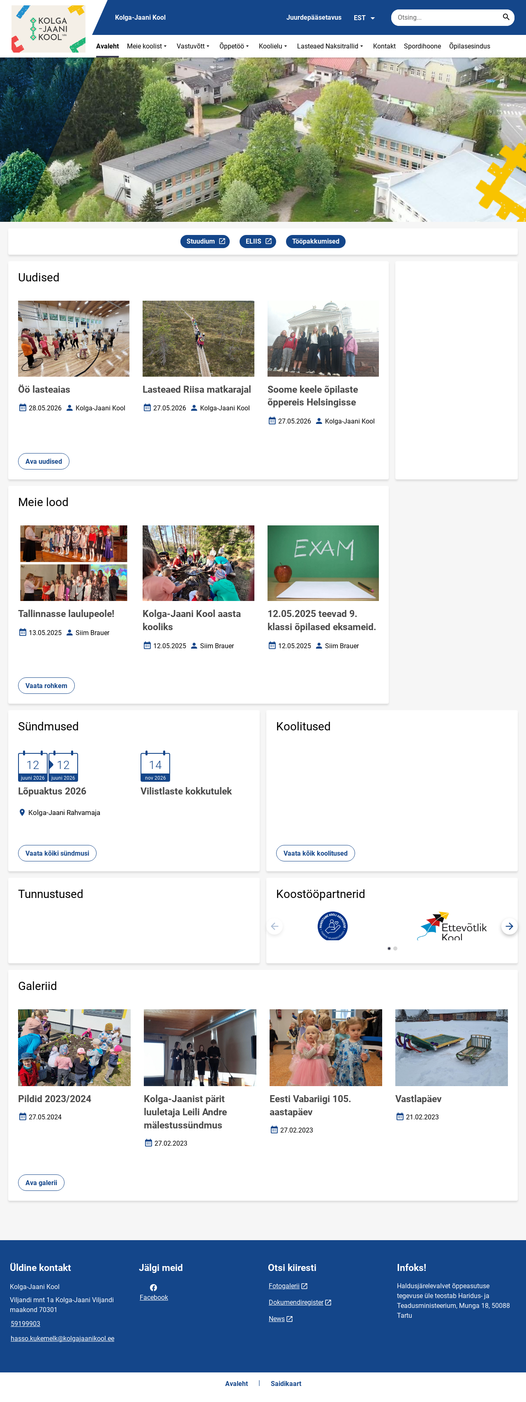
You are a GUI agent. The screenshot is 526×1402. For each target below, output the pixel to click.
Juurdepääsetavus (313, 17)
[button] (509, 926)
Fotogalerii (284, 1286)
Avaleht (107, 46)
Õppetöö (235, 46)
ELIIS (260, 242)
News (277, 1319)
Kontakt (384, 46)
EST (365, 18)
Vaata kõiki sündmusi (57, 853)
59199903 (25, 1324)
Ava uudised (43, 461)
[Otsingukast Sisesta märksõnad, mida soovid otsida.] (452, 17)
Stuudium (208, 242)
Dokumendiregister (296, 1302)
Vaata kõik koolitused (316, 853)
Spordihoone (422, 46)
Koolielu (274, 46)
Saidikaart (286, 1384)
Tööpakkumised (315, 241)
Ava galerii (41, 1183)
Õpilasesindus (469, 46)
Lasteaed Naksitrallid (331, 46)
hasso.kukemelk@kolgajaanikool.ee (62, 1338)
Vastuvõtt (194, 46)
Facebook (154, 1292)
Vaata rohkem (46, 686)
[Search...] (506, 18)
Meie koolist (147, 46)
